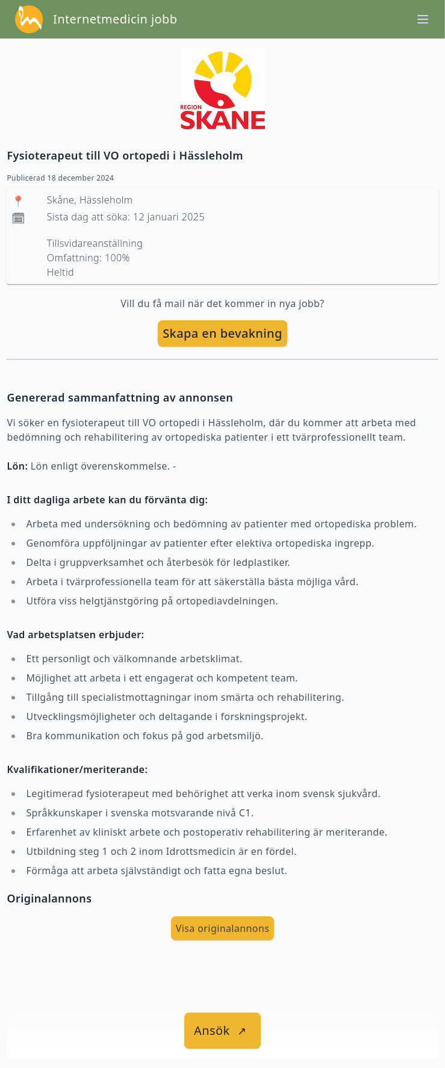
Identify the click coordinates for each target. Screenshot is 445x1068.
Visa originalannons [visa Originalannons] (223, 928)
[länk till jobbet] (222, 1031)
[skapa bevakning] (222, 333)
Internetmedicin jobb (115, 19)
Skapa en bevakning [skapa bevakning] (222, 333)
